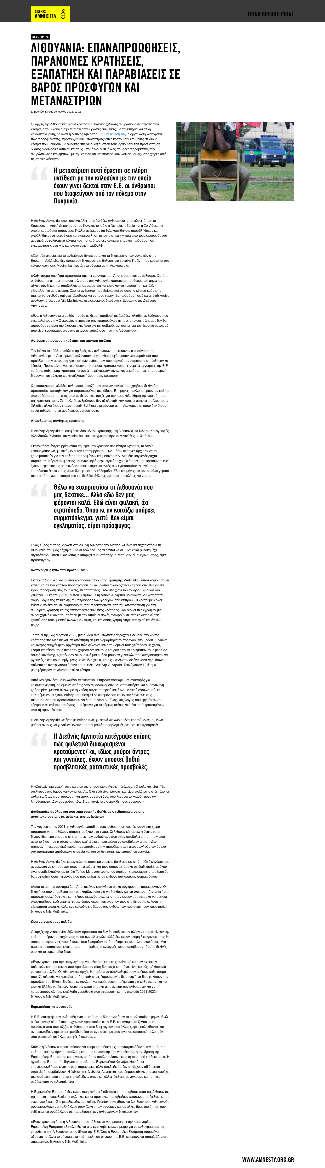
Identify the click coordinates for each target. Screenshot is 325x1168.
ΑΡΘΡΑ (45, 37)
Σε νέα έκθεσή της (112, 134)
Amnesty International (50, 14)
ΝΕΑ (34, 37)
